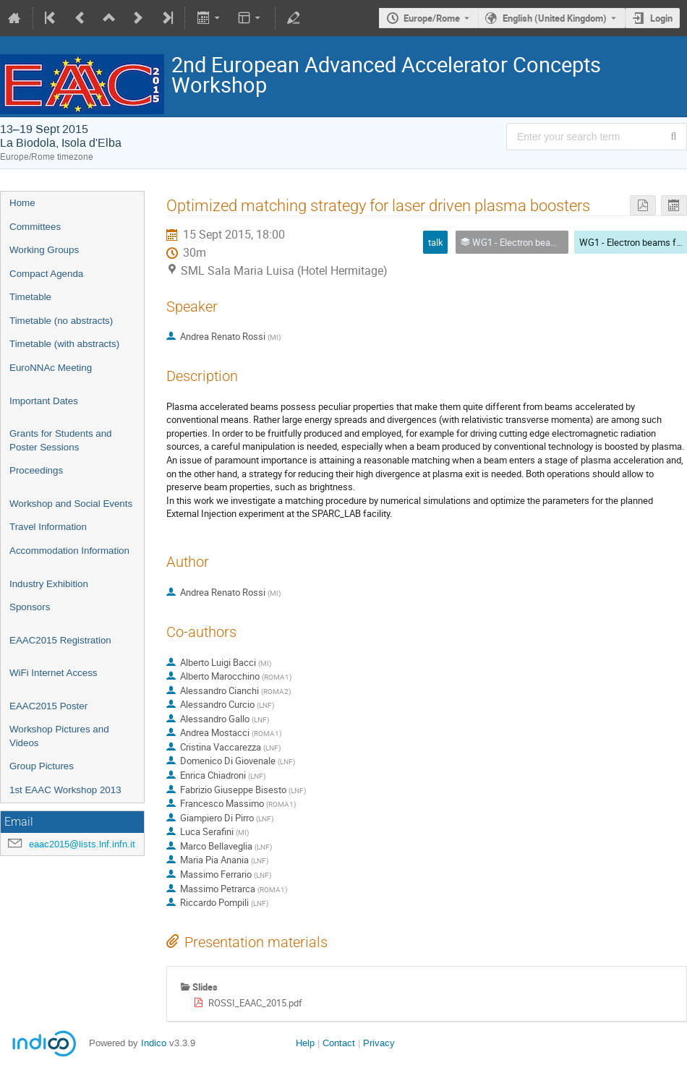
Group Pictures (41, 766)
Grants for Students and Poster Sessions (60, 440)
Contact (339, 1043)
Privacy (379, 1043)
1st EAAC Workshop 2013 (65, 789)
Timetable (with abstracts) (64, 343)
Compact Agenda (46, 273)
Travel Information (48, 526)
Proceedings (36, 470)
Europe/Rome (432, 18)
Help (305, 1043)
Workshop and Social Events (70, 503)
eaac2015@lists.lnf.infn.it (82, 844)
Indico (153, 1043)
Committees (35, 226)
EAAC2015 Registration (60, 640)
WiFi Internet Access (53, 672)
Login (661, 18)
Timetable (30, 296)
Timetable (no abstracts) (61, 320)
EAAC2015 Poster (48, 706)
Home (22, 202)
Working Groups (44, 249)
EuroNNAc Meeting (50, 367)
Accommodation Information (69, 550)
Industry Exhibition (48, 583)
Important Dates (43, 400)
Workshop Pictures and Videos (59, 736)
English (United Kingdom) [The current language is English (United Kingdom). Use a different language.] (555, 18)
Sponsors (29, 607)
